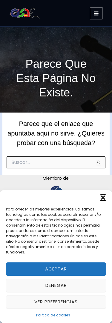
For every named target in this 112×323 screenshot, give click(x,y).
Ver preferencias (56, 302)
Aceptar (56, 269)
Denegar (56, 285)
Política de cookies (53, 315)
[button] (103, 198)
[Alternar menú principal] (96, 13)
